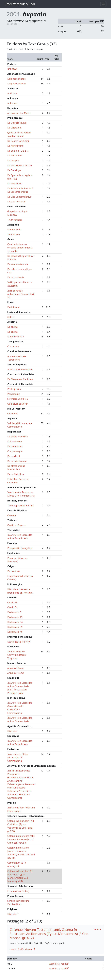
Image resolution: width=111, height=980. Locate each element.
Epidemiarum (14, 441)
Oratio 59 (12, 602)
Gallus (10, 317)
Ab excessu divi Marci (18, 113)
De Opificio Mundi (17, 122)
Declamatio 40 (15, 631)
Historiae (12, 731)
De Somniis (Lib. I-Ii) (18, 150)
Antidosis (12, 93)
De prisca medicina (17, 436)
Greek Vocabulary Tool (20, 4)
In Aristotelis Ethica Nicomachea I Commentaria (17, 757)
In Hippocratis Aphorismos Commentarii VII (21, 294)
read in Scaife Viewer (22, 948)
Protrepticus (14, 389)
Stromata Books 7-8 (17, 398)
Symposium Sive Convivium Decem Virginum (16, 655)
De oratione (13, 571)
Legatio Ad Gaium (16, 201)
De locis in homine (17, 461)
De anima (12, 326)
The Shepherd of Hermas (20, 505)
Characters (13, 346)
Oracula (11, 515)
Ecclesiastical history (18, 891)
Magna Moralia (15, 336)
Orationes (12, 413)
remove (97, 929)
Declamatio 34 (15, 622)
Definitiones (14, 307)
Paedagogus (13, 394)
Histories (12, 914)
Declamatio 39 (15, 627)
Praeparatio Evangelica (19, 548)
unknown (12, 68)
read (65, 963)
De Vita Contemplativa (19, 196)
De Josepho (13, 160)
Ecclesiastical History (18, 641)
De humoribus (15, 446)
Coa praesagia (15, 451)
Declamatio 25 (15, 617)
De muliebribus (15, 474)
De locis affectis (15, 277)
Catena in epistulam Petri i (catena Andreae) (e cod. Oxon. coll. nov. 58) (21, 839)
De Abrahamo (14, 155)
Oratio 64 (12, 607)
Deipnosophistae (16, 78)
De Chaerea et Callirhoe (20, 379)
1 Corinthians (14, 219)
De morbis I (13, 456)
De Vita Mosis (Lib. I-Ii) (19, 165)
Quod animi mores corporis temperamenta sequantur (20, 248)
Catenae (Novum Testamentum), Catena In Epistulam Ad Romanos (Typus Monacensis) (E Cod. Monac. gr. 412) (49, 933)
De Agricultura (15, 145)
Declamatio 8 (14, 612)
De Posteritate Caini (18, 141)
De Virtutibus (14, 183)
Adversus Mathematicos (20, 369)
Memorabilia (14, 229)
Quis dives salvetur (17, 403)
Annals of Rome (15, 668)
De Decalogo (14, 170)
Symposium (13, 234)
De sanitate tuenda (17, 264)
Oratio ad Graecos (16, 525)
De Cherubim (14, 127)
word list (53, 963)
